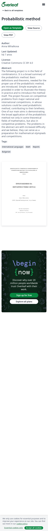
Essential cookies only (13, 527)
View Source (34, 28)
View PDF (8, 35)
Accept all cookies (34, 528)
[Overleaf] (10, 4)
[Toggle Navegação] (43, 4)
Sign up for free (24, 295)
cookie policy (22, 523)
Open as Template (12, 27)
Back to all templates (12, 10)
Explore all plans (24, 301)
